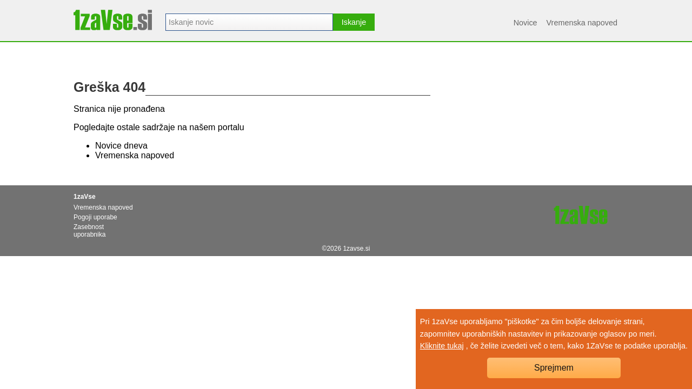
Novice (525, 22)
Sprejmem (554, 367)
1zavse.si (356, 248)
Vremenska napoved (582, 22)
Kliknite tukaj (442, 345)
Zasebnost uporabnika (89, 230)
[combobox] (249, 22)
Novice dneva (121, 145)
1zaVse (85, 196)
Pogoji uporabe (95, 217)
